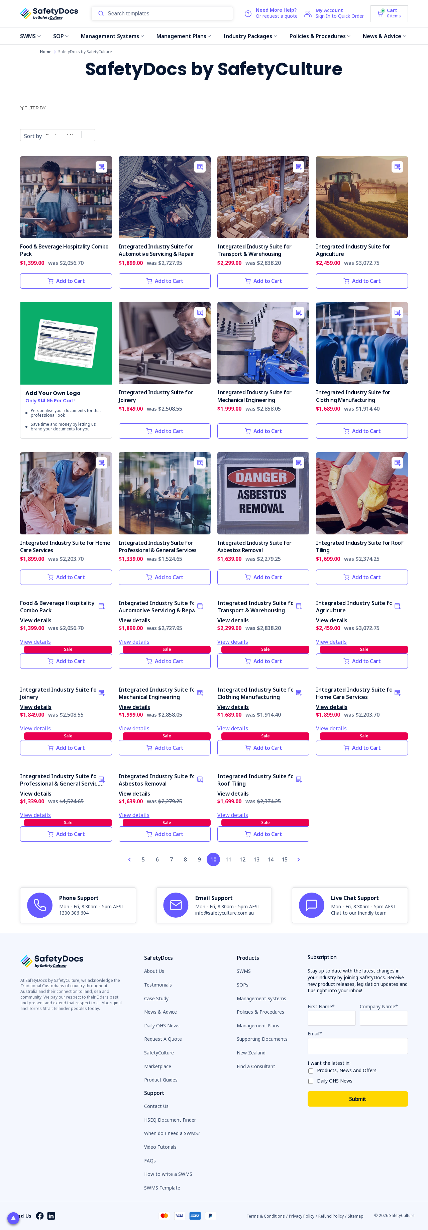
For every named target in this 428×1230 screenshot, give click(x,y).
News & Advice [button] (160, 1012)
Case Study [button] (156, 998)
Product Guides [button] (161, 1080)
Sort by (33, 136)
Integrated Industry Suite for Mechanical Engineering (254, 396)
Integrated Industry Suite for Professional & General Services (158, 546)
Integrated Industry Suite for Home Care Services (355, 693)
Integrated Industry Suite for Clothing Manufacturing (353, 396)
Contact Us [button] (156, 1106)
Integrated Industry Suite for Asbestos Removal (254, 546)
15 (285, 859)
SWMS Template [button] (162, 1188)
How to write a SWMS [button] (168, 1174)
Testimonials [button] (158, 985)
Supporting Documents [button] (262, 1039)
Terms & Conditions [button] (265, 1216)
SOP (61, 36)
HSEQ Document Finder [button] (170, 1120)
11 (228, 859)
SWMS (30, 36)
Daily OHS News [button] (162, 1025)
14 (271, 859)
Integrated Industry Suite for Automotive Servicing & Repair (156, 250)
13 (256, 859)
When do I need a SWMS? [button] (172, 1133)
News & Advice (384, 36)
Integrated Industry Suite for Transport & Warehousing (254, 250)
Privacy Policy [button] (301, 1216)
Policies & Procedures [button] (260, 1012)
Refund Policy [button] (331, 1216)
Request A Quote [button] (163, 1039)
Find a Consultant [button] (256, 1066)
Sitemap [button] (355, 1216)
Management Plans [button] (258, 1025)
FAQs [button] (150, 1160)
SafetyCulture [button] (159, 1052)
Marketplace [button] (157, 1066)
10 (213, 859)
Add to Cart (66, 281)
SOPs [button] (242, 985)
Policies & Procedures (320, 36)
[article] (78, 905)
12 (242, 859)
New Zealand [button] (251, 1052)
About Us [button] (154, 971)
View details (35, 620)
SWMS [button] (244, 971)
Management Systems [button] (261, 998)
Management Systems (112, 36)
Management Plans (183, 36)
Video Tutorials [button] (160, 1147)
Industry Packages (250, 36)
